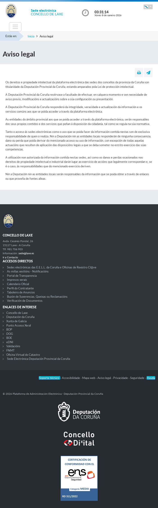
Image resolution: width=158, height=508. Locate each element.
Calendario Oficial (18, 284)
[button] (148, 7)
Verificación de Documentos (25, 300)
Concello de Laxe (17, 313)
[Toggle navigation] (15, 26)
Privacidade (121, 378)
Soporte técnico (49, 378)
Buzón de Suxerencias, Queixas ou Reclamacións (37, 296)
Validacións (13, 346)
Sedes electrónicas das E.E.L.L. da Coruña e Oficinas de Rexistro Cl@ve (51, 267)
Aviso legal (104, 378)
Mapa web (89, 378)
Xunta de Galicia (16, 321)
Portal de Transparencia (22, 275)
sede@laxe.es (26, 253)
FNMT (10, 350)
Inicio (31, 36)
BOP (9, 329)
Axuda (151, 378)
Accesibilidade (71, 378)
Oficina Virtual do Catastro (23, 354)
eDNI (9, 342)
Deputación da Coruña (20, 317)
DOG (9, 334)
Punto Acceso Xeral (18, 325)
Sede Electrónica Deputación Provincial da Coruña (38, 359)
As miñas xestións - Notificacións (28, 271)
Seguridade (137, 378)
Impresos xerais (17, 279)
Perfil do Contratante (20, 288)
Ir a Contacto (10, 257)
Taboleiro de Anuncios (21, 292)
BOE (9, 338)
